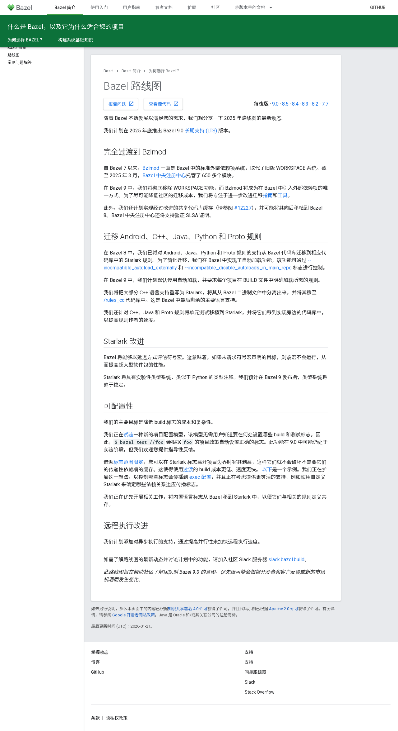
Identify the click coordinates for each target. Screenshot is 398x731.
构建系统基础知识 (75, 39)
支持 (249, 662)
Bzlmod (150, 168)
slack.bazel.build (286, 559)
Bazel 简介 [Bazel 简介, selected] (65, 7)
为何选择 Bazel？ (164, 71)
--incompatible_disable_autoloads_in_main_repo (238, 268)
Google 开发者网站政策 (133, 615)
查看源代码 (164, 104)
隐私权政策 (116, 717)
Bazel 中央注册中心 (164, 175)
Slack (250, 682)
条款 (95, 717)
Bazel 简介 (131, 71)
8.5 (285, 104)
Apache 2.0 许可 (283, 608)
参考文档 (164, 7)
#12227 (243, 208)
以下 (267, 469)
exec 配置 (200, 477)
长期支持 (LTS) (201, 131)
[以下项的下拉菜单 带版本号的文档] (273, 7)
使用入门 (99, 7)
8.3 (305, 104)
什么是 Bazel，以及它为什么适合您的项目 (65, 27)
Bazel (108, 71)
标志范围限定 (128, 462)
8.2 (315, 104)
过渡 (188, 469)
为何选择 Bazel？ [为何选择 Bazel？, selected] (25, 39)
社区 (215, 7)
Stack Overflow (260, 692)
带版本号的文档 (250, 7)
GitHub (378, 7)
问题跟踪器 (255, 672)
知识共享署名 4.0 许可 (187, 608)
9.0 (275, 104)
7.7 (325, 104)
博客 (95, 662)
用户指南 (131, 7)
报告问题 (121, 104)
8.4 (295, 104)
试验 (128, 435)
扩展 (191, 7)
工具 (283, 195)
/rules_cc (114, 300)
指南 (268, 195)
